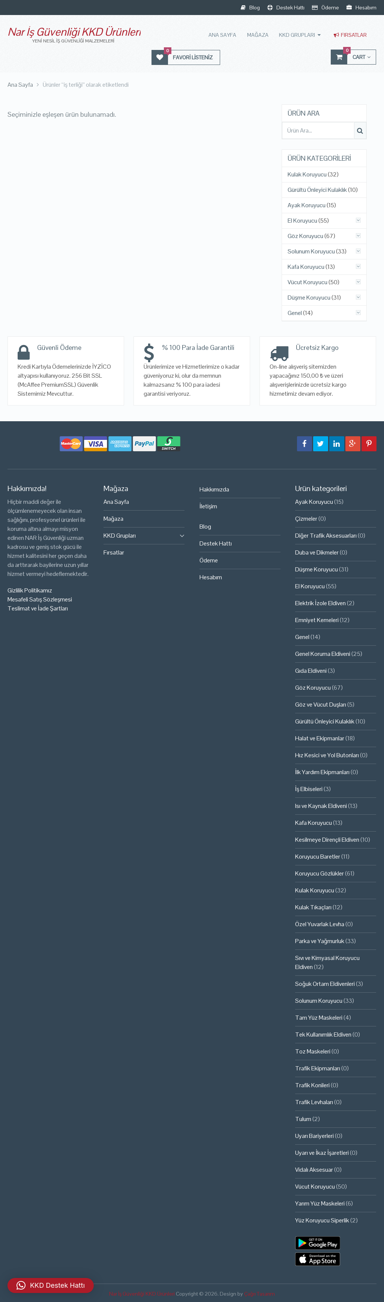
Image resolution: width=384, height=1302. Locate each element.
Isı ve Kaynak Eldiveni (321, 806)
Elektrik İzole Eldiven (320, 603)
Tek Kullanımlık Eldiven (323, 1034)
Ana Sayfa (223, 35)
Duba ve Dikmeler (317, 552)
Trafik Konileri (312, 1085)
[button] (51, 1285)
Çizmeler (306, 519)
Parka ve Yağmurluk (319, 941)
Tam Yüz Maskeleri (318, 1018)
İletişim (208, 506)
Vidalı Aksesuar (314, 1170)
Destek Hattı (285, 7)
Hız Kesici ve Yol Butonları (327, 755)
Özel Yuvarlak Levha (319, 924)
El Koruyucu (302, 221)
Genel (295, 313)
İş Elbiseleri (308, 789)
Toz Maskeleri (312, 1051)
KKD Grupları (297, 35)
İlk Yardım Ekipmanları (322, 772)
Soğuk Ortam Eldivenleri (325, 984)
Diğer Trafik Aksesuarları (326, 535)
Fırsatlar (350, 35)
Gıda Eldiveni (311, 671)
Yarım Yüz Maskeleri (320, 1203)
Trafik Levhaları (314, 1102)
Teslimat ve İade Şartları (38, 608)
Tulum (303, 1119)
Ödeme (325, 7)
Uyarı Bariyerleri (314, 1136)
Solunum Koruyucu (311, 251)
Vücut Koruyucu (307, 282)
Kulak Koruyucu (307, 174)
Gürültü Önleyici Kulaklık (317, 190)
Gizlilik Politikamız (30, 590)
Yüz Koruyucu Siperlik (322, 1220)
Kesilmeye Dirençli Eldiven (327, 840)
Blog (250, 7)
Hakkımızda (214, 489)
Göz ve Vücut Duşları (320, 704)
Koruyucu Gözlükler (319, 873)
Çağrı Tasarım (259, 1293)
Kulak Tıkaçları (313, 907)
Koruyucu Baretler (317, 856)
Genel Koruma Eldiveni (322, 654)
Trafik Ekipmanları (317, 1068)
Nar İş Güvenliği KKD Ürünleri (74, 31)
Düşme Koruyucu (309, 297)
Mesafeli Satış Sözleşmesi (40, 599)
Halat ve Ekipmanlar (319, 738)
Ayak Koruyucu (307, 205)
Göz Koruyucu (305, 236)
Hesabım (361, 7)
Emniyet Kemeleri (317, 620)
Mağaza (258, 35)
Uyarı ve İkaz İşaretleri (322, 1153)
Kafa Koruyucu (306, 267)
